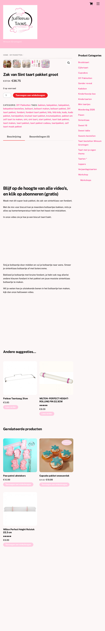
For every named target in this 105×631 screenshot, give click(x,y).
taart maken (9, 192)
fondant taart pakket (36, 182)
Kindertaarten (85, 99)
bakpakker (51, 174)
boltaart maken (41, 178)
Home (5, 55)
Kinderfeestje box (87, 94)
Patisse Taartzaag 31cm (15, 468)
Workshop (83, 174)
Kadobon (82, 88)
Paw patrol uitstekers (14, 545)
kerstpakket (17, 185)
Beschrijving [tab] (14, 206)
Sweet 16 (82, 125)
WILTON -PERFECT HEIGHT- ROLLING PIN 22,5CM (54, 469)
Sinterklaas (83, 120)
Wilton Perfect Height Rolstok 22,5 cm (18, 600)
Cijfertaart (83, 67)
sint (25, 189)
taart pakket (23, 192)
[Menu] (98, 3)
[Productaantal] (7, 165)
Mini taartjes (84, 104)
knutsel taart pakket (35, 185)
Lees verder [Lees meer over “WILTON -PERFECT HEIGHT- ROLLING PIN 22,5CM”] (47, 483)
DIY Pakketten (16, 55)
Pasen (81, 115)
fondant (21, 182)
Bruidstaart (83, 62)
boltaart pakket (58, 178)
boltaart (29, 178)
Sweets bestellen (87, 136)
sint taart (33, 189)
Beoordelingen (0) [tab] (39, 206)
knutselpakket (53, 185)
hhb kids (56, 182)
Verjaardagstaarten (87, 169)
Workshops (85, 180)
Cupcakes (83, 73)
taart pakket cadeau (40, 192)
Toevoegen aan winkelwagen (30, 165)
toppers (82, 164)
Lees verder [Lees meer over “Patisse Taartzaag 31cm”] (10, 477)
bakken (41, 174)
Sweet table (84, 130)
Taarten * (82, 159)
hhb (49, 182)
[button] (68, 62)
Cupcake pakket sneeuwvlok (54, 545)
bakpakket (63, 174)
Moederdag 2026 (86, 109)
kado (64, 182)
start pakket (45, 189)
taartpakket (58, 192)
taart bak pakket (60, 189)
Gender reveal (85, 83)
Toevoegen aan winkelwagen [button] (18, 554)
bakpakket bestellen (13, 178)
